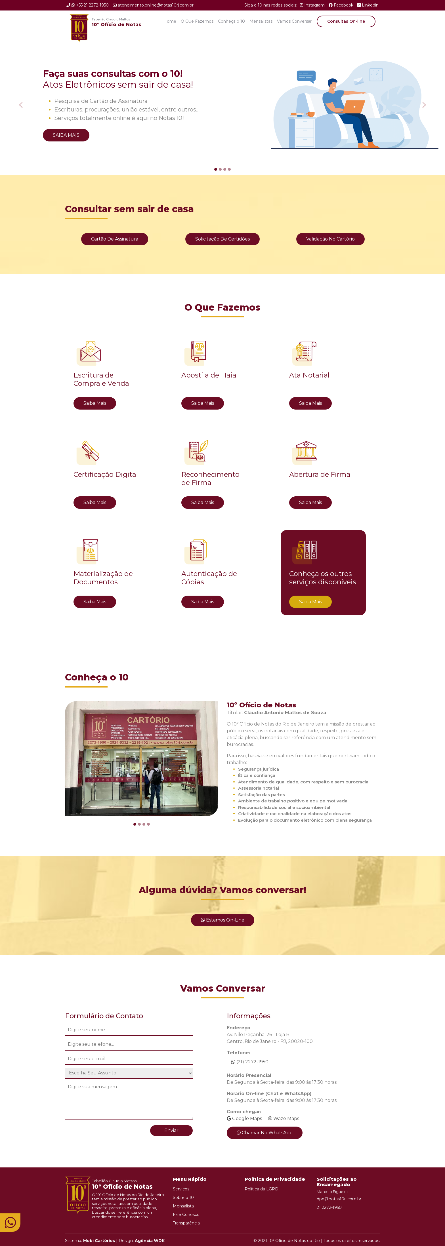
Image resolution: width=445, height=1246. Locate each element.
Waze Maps (283, 1118)
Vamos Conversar (294, 21)
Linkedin (368, 5)
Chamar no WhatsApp (265, 1132)
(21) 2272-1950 (249, 1061)
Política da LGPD (261, 1189)
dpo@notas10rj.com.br (339, 1198)
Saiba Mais (66, 135)
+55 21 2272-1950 (87, 5)
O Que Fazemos (197, 21)
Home (169, 21)
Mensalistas (260, 21)
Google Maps (244, 1118)
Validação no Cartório (330, 239)
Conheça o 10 (231, 21)
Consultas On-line (346, 21)
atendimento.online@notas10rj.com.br (153, 5)
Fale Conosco (186, 1214)
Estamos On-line (222, 920)
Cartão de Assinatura (114, 239)
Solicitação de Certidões (222, 239)
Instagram (312, 5)
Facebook (341, 5)
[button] (22, 104)
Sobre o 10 (183, 1197)
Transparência (186, 1223)
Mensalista (183, 1206)
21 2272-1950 (329, 1207)
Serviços (181, 1189)
